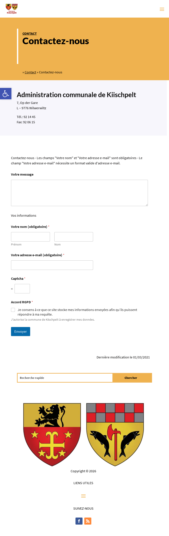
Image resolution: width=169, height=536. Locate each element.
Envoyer (20, 331)
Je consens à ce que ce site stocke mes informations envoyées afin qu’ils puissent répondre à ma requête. (77, 311)
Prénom (16, 244)
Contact (29, 33)
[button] (5, 93)
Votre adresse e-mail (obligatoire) (37, 255)
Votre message (22, 174)
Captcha (18, 278)
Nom (57, 244)
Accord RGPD (22, 302)
